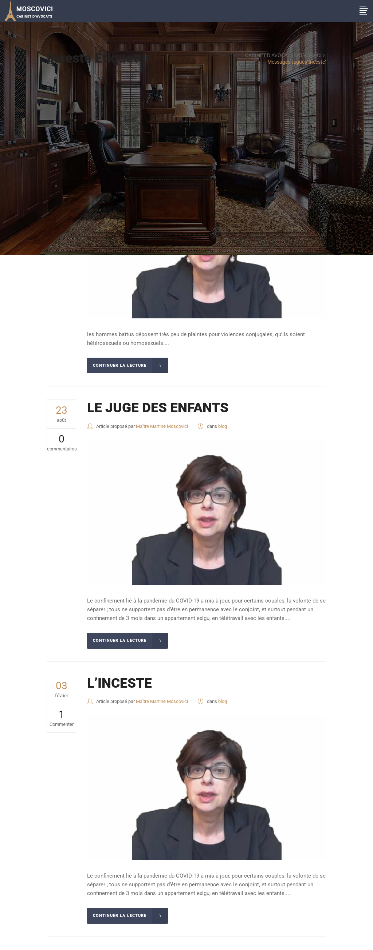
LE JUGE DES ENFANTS (157, 408)
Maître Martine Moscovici (162, 426)
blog (222, 426)
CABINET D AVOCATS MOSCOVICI (283, 55)
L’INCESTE (119, 683)
